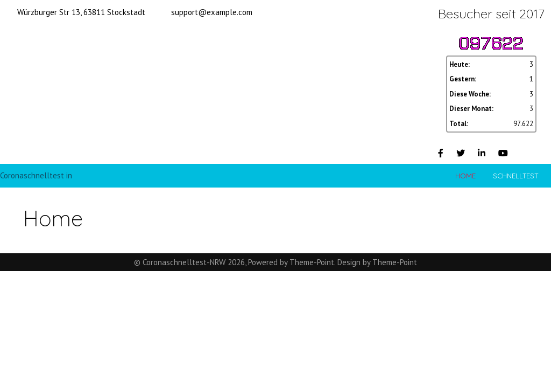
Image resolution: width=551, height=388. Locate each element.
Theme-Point (311, 262)
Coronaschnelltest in (36, 175)
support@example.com (211, 12)
